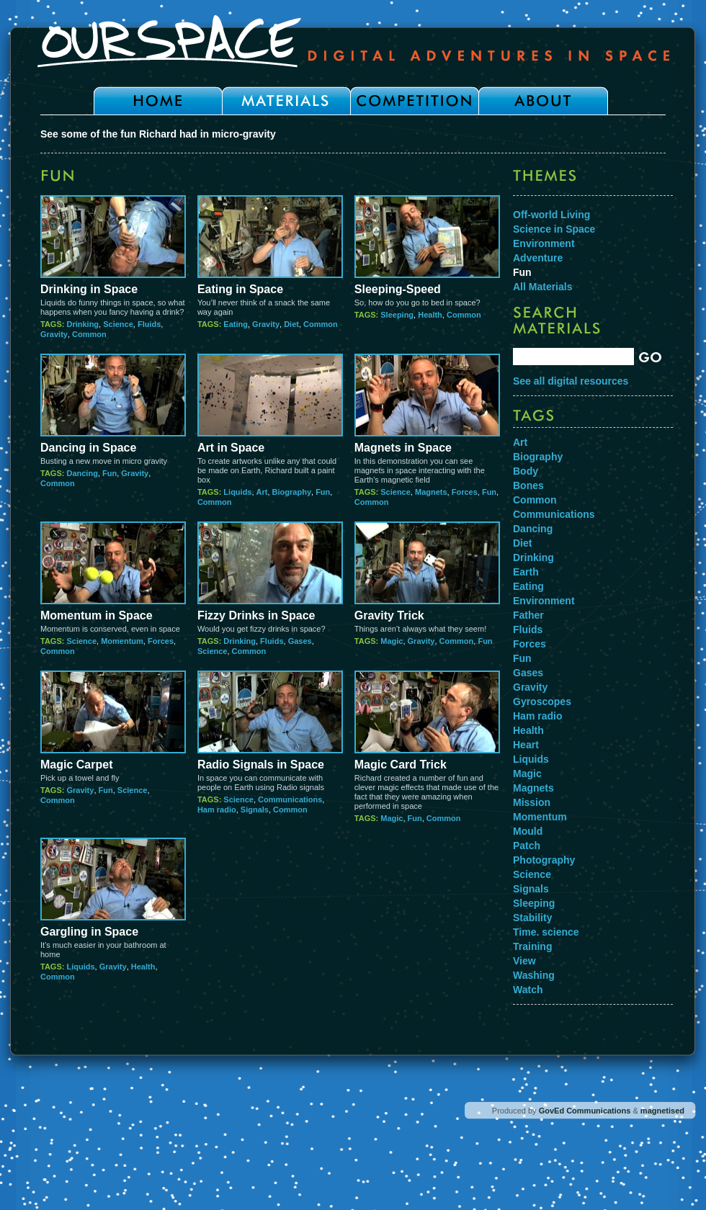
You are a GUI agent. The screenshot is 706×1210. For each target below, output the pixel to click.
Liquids (237, 492)
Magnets (431, 492)
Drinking (82, 324)
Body (525, 471)
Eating (235, 324)
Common (89, 334)
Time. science (546, 932)
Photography (544, 860)
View (524, 961)
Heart (526, 744)
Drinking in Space (89, 289)
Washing (534, 975)
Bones (528, 485)
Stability (532, 917)
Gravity (54, 334)
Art (262, 492)
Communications (290, 799)
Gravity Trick (389, 615)
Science (118, 324)
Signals (255, 809)
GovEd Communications (585, 1110)
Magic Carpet (76, 764)
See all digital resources (570, 381)
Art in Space (230, 448)
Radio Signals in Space (260, 764)
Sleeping (397, 314)
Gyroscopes (542, 701)
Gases (300, 641)
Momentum (122, 641)
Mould (527, 831)
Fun (109, 473)
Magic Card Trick (400, 764)
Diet (291, 324)
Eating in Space (240, 289)
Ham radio (216, 809)
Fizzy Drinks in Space (256, 615)
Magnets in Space (403, 448)
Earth (526, 572)
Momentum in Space (96, 615)
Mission (531, 802)
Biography (291, 492)
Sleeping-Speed (397, 289)
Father (528, 615)
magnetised (662, 1110)
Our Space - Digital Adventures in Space (353, 41)
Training (532, 946)
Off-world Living (551, 214)
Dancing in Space (88, 448)
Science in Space (554, 229)
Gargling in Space (89, 932)
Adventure (538, 258)
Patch (526, 845)
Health (430, 314)
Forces (465, 492)
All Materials (542, 286)
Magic (391, 641)
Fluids (149, 324)
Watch (527, 989)
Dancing (81, 473)
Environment (544, 243)
